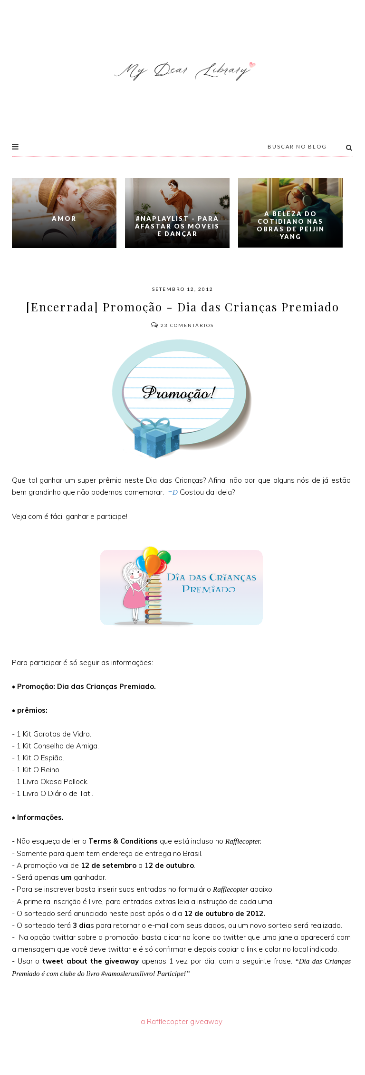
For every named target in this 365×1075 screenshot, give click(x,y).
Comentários (182, 325)
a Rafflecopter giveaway (181, 1021)
